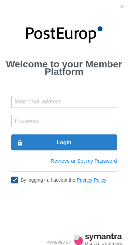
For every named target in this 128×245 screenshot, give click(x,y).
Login (44, 142)
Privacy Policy (91, 180)
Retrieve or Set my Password (84, 161)
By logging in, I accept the (63, 180)
